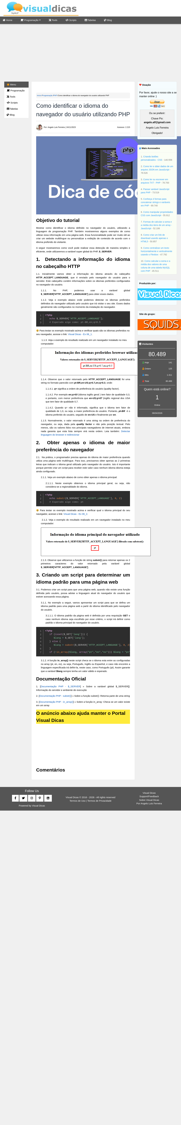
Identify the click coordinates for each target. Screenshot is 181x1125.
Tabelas (90, 20)
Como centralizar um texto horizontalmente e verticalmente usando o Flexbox (156, 251)
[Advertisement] (90, 53)
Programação (30, 20)
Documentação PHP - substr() (55, 696)
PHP (55, 95)
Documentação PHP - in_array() (56, 701)
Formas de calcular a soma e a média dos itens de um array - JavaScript (156, 225)
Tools (53, 20)
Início (39, 95)
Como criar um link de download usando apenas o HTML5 (154, 238)
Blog (108, 20)
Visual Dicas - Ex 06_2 (75, 514)
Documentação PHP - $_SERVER (60, 686)
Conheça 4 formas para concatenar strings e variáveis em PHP (155, 202)
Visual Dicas (38, 805)
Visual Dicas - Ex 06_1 (80, 334)
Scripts (71, 20)
